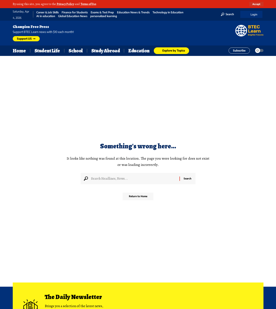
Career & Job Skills (47, 12)
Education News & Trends (133, 12)
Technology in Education (168, 12)
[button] (256, 4)
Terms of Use (90, 4)
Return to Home (138, 197)
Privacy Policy (66, 4)
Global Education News (72, 16)
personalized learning (103, 16)
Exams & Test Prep (102, 12)
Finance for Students (75, 12)
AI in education (45, 16)
